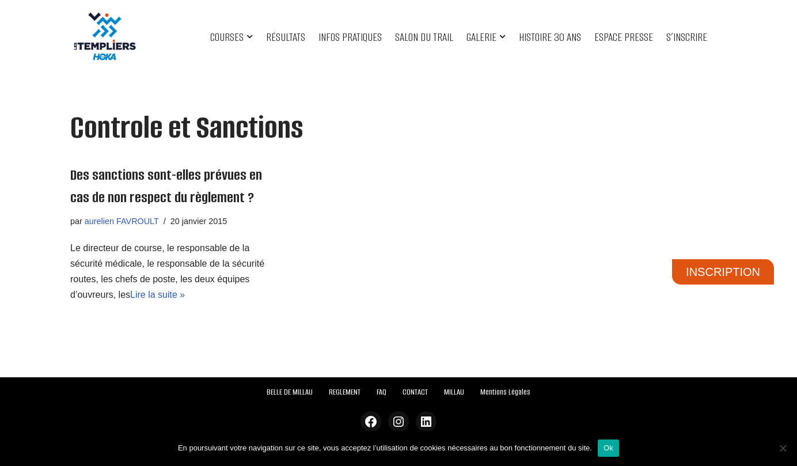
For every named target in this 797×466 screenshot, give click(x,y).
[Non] (782, 448)
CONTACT (415, 392)
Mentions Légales (505, 392)
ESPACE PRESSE (623, 37)
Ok (608, 448)
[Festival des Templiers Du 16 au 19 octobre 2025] (104, 36)
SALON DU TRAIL (424, 37)
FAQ (381, 392)
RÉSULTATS (285, 37)
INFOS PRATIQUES (350, 37)
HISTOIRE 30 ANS (550, 37)
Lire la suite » (157, 295)
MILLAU (454, 392)
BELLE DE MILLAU (290, 392)
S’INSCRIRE (686, 37)
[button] (249, 36)
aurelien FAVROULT (122, 221)
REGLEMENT (344, 392)
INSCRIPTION (723, 272)
